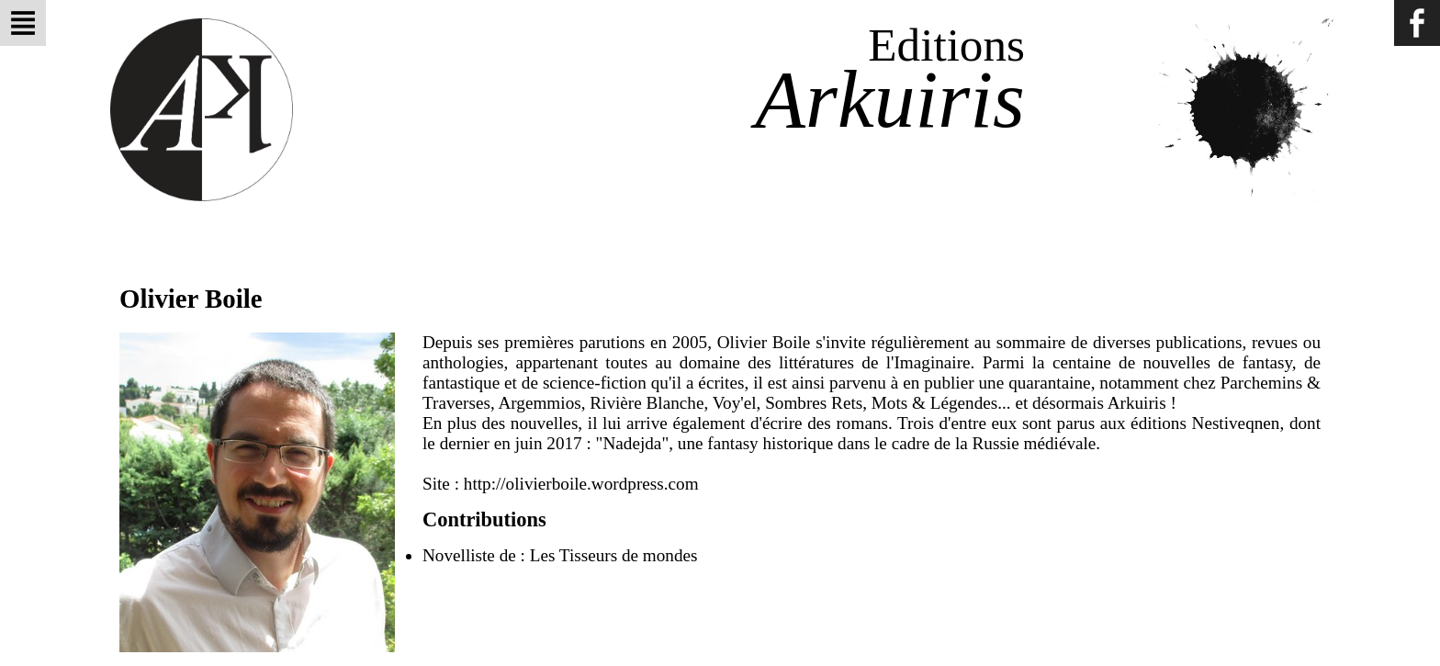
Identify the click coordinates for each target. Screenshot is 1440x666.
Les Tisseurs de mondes (614, 555)
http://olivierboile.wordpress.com (581, 483)
